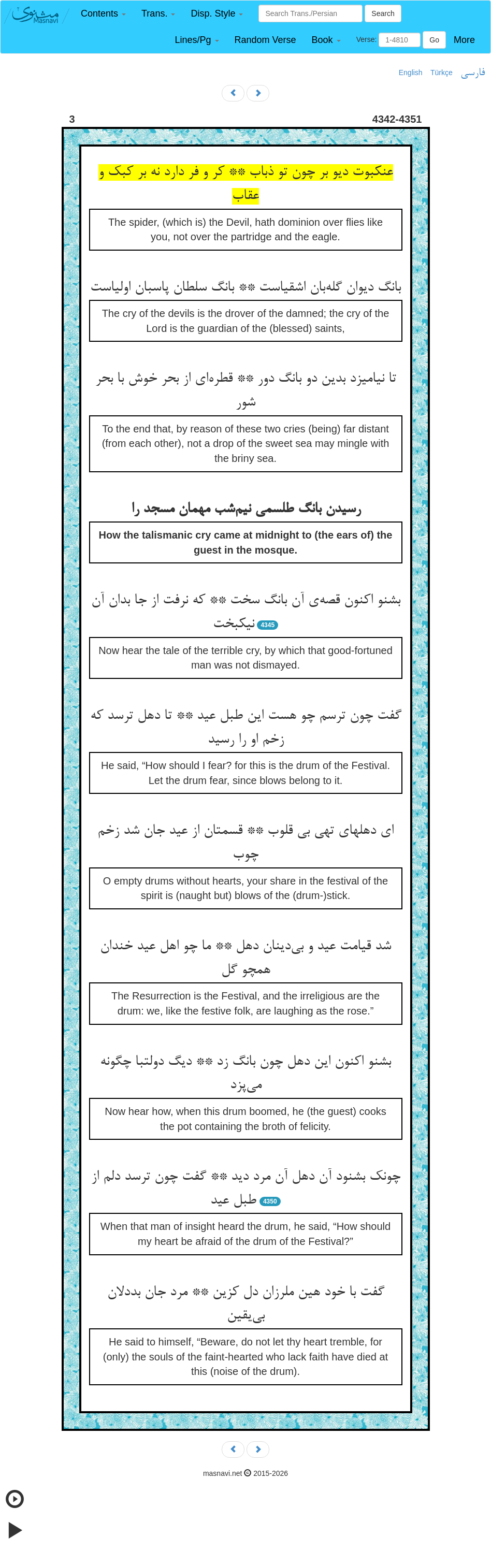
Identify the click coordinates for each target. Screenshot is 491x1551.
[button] (103, 14)
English (411, 72)
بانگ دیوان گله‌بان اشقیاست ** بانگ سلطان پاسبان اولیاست (245, 288)
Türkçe (441, 72)
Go (434, 40)
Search (382, 13)
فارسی (472, 73)
